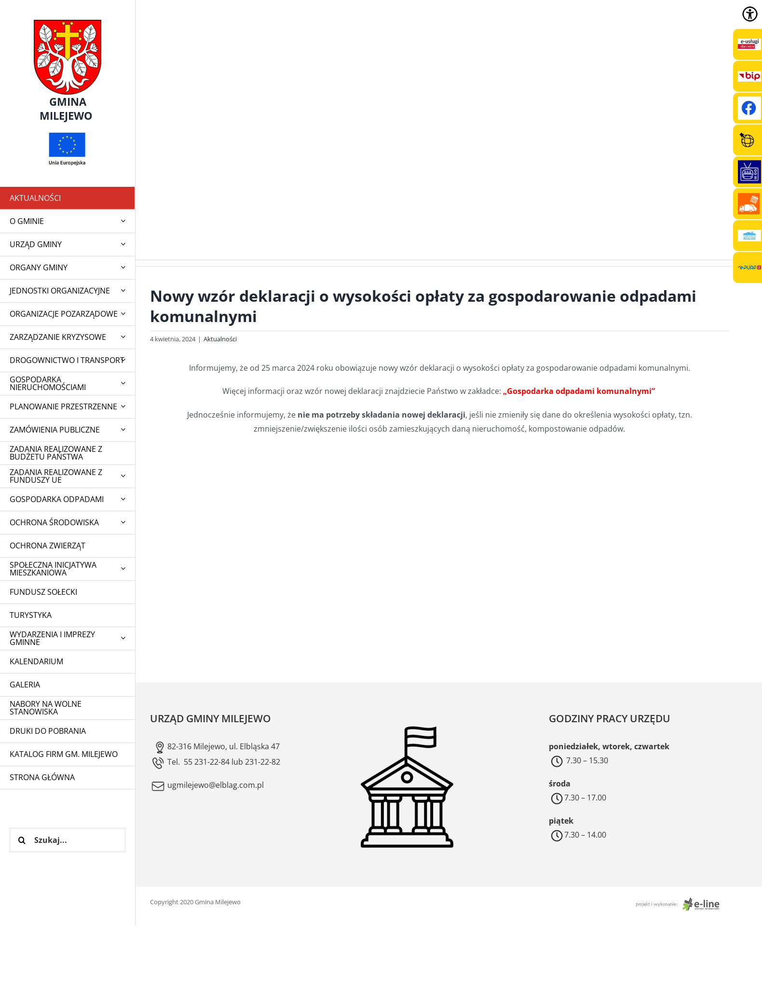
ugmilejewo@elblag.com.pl (207, 785)
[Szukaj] (22, 840)
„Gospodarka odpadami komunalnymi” (580, 391)
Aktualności (220, 339)
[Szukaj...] (67, 840)
